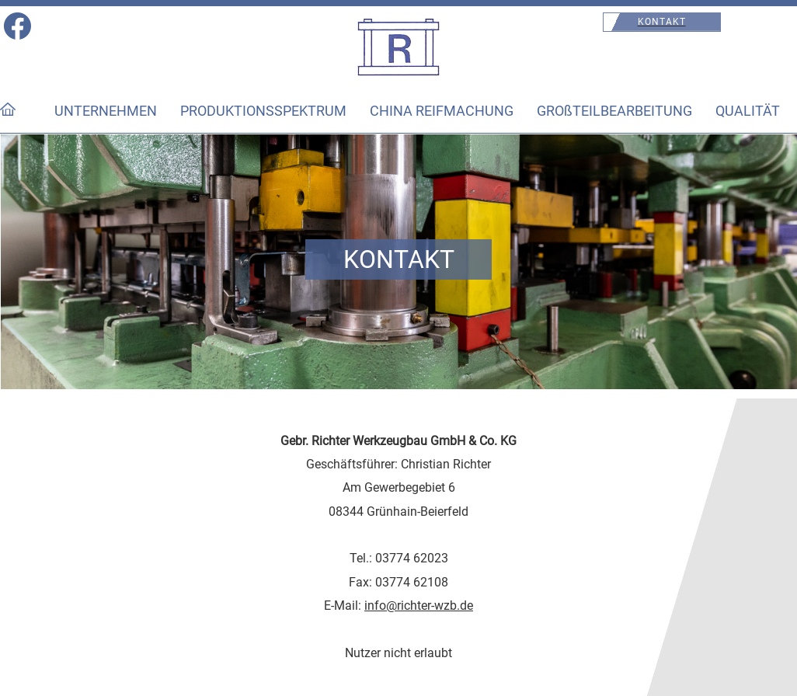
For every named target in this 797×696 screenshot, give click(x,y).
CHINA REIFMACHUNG (441, 111)
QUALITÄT (747, 111)
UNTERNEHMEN (105, 111)
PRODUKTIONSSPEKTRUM (263, 111)
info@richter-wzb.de (418, 605)
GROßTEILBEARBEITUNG (614, 111)
